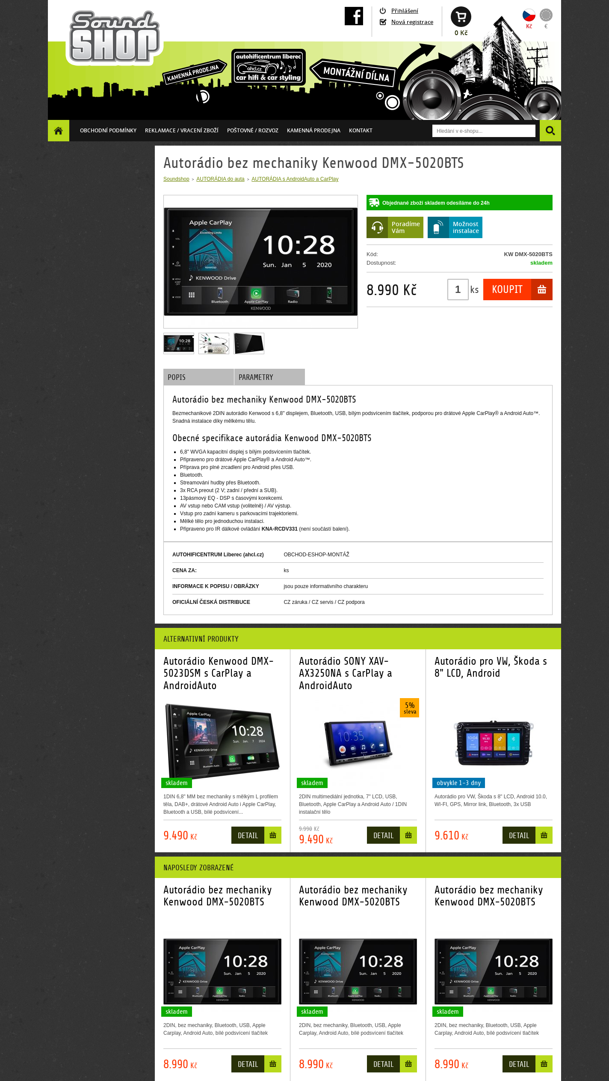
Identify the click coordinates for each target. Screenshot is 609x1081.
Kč (529, 26)
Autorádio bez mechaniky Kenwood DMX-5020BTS (217, 896)
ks (474, 290)
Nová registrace (412, 22)
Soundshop (176, 179)
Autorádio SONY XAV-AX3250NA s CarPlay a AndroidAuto (345, 673)
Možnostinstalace (466, 227)
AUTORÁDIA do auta (220, 179)
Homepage (58, 130)
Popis (177, 377)
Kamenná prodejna (313, 130)
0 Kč (461, 33)
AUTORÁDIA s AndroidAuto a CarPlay (294, 179)
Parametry (256, 377)
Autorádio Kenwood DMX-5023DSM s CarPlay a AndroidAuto (218, 673)
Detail (248, 835)
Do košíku (272, 837)
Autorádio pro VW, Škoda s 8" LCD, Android (491, 667)
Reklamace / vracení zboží (182, 130)
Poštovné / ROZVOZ (252, 130)
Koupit (507, 289)
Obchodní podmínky (108, 130)
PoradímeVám (406, 227)
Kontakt (360, 130)
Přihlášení (404, 11)
